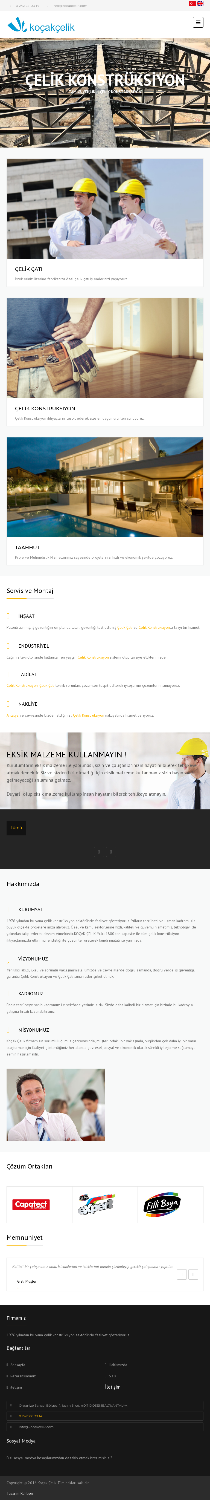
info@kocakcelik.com (36, 1427)
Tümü (16, 827)
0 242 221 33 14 (27, 6)
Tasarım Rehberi (20, 1493)
